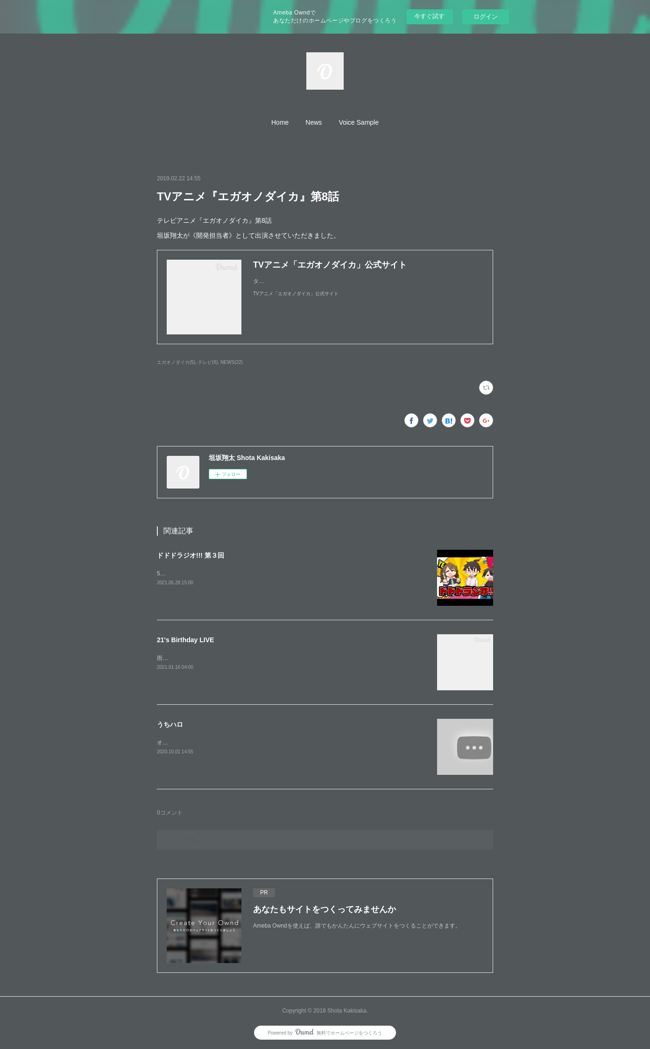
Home (280, 122)
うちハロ (170, 724)
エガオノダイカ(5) (176, 362)
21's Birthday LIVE (185, 640)
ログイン (485, 16)
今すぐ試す (429, 16)
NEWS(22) (231, 362)
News (313, 122)
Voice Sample (359, 122)
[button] (280, 122)
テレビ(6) (208, 362)
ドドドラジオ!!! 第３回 (190, 555)
